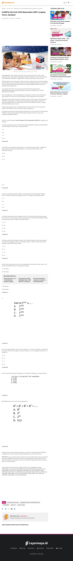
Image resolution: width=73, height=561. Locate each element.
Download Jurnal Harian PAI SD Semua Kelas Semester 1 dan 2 (59, 58)
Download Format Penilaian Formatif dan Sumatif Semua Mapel (60, 75)
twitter (23, 548)
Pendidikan (6, 505)
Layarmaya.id (6, 75)
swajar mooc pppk (57, 34)
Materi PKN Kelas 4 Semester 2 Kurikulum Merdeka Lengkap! (59, 93)
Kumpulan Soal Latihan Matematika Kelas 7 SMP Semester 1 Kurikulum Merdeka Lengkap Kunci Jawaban (25, 280)
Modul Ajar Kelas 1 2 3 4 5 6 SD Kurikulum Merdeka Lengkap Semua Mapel (10, 280)
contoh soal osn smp (12, 502)
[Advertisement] (25, 33)
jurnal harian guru (57, 17)
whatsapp (32, 548)
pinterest (41, 548)
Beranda (4, 8)
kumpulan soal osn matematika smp (30, 502)
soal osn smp (10, 8)
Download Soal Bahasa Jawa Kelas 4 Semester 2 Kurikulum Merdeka (39, 280)
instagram (50, 548)
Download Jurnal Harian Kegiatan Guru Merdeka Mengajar (60, 22)
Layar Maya (40, 553)
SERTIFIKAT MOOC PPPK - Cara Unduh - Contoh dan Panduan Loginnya (59, 40)
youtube (60, 548)
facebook (14, 548)
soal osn (13, 505)
